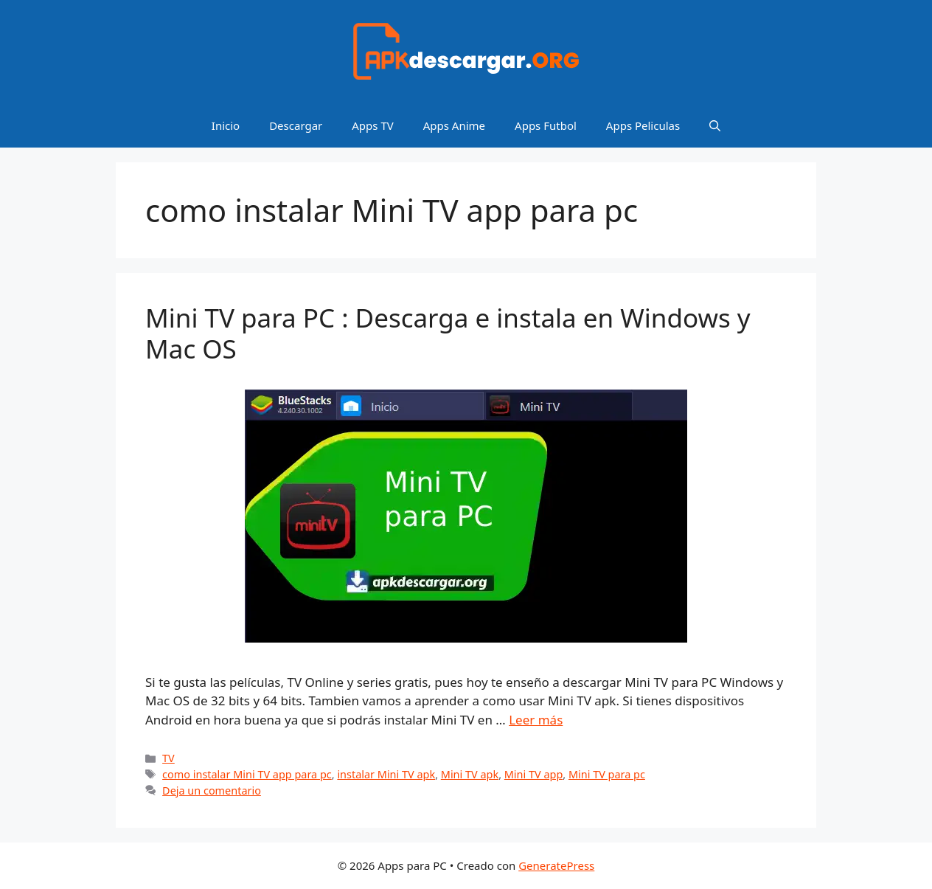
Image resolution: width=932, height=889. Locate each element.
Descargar (295, 125)
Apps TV (372, 125)
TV (168, 758)
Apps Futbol (546, 125)
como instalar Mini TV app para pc (247, 774)
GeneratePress (556, 865)
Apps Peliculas (643, 125)
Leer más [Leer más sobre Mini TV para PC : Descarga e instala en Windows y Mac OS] (536, 719)
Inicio (226, 125)
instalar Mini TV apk (386, 774)
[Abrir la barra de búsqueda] (715, 125)
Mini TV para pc (606, 774)
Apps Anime (454, 125)
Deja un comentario (211, 791)
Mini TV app (533, 774)
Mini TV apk (469, 774)
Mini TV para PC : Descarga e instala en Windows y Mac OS (448, 333)
